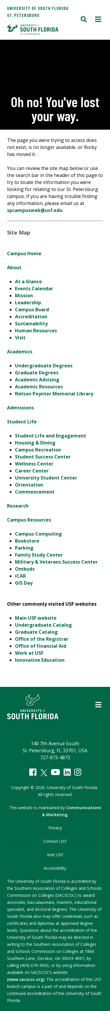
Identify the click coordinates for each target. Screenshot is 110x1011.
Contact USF (55, 841)
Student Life (22, 421)
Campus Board (32, 309)
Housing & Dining (35, 443)
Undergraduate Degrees (43, 365)
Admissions (20, 407)
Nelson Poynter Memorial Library (54, 393)
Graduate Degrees (36, 372)
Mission (24, 295)
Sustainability (31, 323)
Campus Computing (38, 534)
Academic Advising (37, 379)
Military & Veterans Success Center (56, 562)
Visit (20, 337)
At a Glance (28, 281)
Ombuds (25, 569)
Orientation (29, 485)
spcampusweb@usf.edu (34, 210)
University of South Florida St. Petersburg (37, 11)
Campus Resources (29, 520)
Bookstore (27, 541)
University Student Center (46, 478)
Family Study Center (39, 555)
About (14, 267)
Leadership (28, 302)
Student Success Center (43, 457)
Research (17, 506)
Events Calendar (34, 288)
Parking (24, 548)
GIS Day (24, 583)
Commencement (35, 492)
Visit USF (55, 854)
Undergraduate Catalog (43, 625)
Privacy (55, 828)
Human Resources (36, 330)
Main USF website (36, 618)
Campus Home (24, 253)
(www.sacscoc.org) (25, 979)
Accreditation (31, 316)
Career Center (32, 471)
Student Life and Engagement (50, 435)
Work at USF (29, 653)
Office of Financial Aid (40, 646)
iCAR (20, 576)
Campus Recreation (38, 450)
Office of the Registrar (41, 639)
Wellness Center (34, 464)
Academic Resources (39, 386)
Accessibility (55, 868)
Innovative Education (40, 660)
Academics (19, 351)
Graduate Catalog (36, 632)
